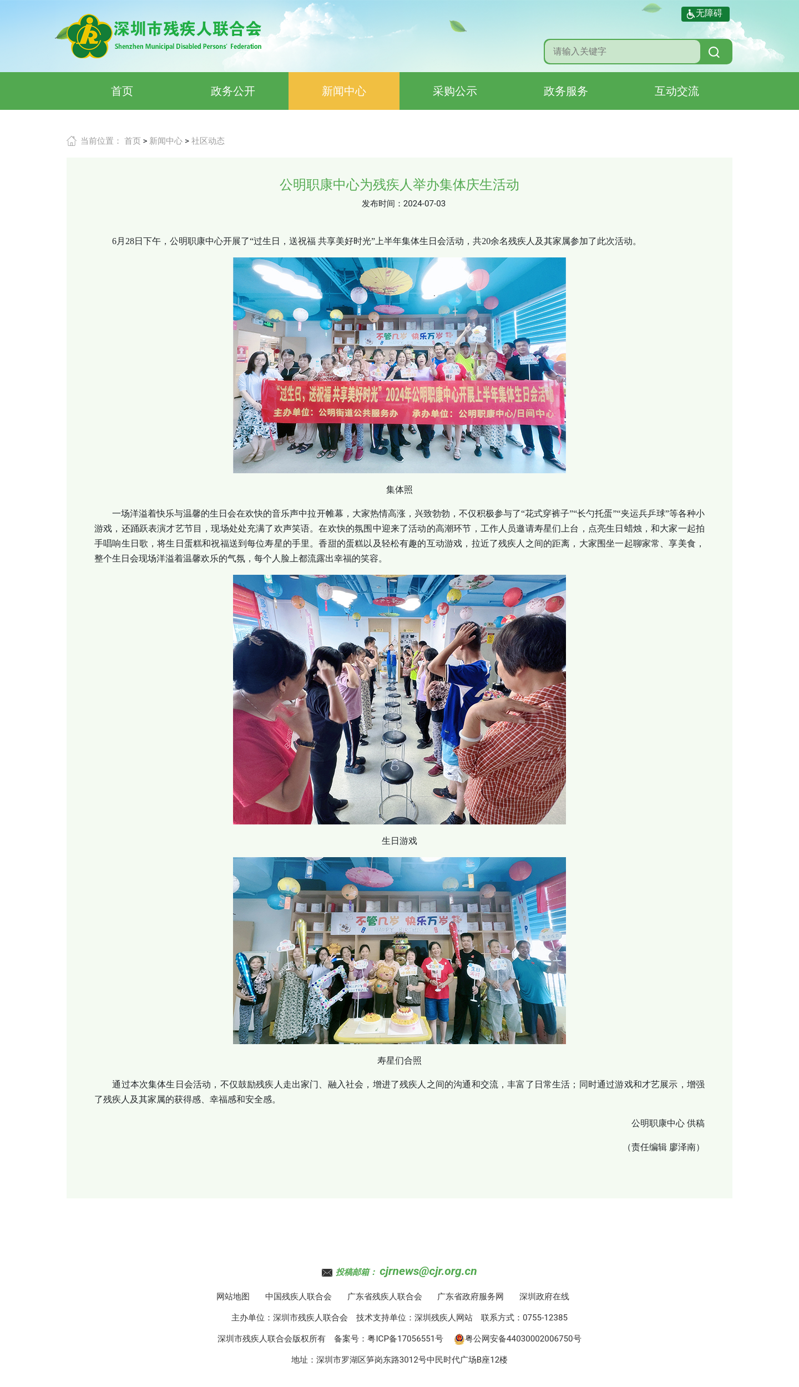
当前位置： (101, 141)
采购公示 (455, 91)
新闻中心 (344, 91)
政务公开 (233, 91)
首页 (122, 91)
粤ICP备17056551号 (405, 1339)
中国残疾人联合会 (298, 1297)
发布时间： (382, 204)
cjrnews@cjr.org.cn (428, 1271)
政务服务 (566, 91)
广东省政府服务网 (470, 1297)
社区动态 (208, 141)
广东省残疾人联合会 (384, 1297)
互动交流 (677, 91)
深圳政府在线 (544, 1297)
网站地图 (233, 1297)
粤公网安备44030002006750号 (517, 1339)
